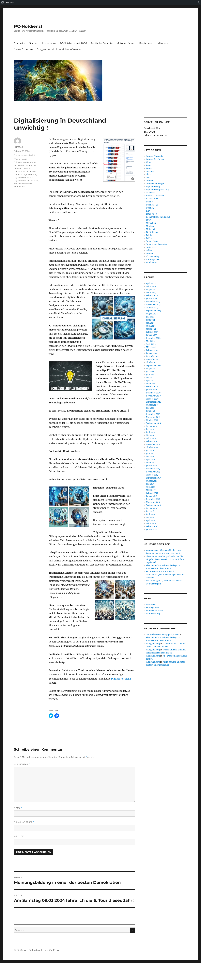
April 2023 (150, 326)
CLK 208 (150, 171)
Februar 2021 (152, 386)
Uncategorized (152, 259)
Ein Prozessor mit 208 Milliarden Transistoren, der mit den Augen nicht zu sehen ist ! (165, 574)
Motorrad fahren (126, 43)
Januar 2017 (151, 496)
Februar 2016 (152, 526)
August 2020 (152, 405)
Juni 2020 (150, 411)
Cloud (148, 174)
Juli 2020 (150, 408)
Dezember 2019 (153, 414)
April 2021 (150, 380)
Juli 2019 (150, 429)
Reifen (149, 238)
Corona (149, 180)
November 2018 (153, 444)
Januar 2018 (151, 465)
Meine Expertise (23, 49)
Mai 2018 (150, 456)
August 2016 (151, 508)
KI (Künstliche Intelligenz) (158, 217)
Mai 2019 (150, 435)
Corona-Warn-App (155, 183)
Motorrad (150, 229)
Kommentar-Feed (154, 610)
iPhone (149, 202)
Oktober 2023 (152, 307)
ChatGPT (18, 168)
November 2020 (153, 396)
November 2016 (153, 502)
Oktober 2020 (152, 399)
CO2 (148, 177)
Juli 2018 (150, 450)
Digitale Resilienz (121, 678)
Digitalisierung (21, 155)
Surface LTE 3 (152, 247)
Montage (150, 226)
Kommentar (22, 764)
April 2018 (150, 459)
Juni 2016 (150, 514)
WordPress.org (153, 614)
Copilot (26, 168)
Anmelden (10, 2)
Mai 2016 (150, 517)
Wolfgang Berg (153, 643)
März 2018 (151, 462)
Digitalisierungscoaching (157, 189)
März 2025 (151, 286)
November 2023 (153, 304)
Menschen (151, 223)
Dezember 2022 (153, 338)
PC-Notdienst (28, 26)
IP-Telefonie (152, 199)
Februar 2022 (152, 350)
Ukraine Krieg (152, 256)
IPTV (148, 211)
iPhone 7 (150, 208)
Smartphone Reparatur (156, 244)
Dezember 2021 (153, 356)
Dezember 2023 (153, 301)
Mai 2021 (150, 377)
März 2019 (151, 438)
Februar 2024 (152, 295)
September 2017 (153, 478)
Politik (32, 155)
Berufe (149, 168)
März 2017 (151, 490)
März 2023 (151, 329)
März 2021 (151, 383)
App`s (148, 165)
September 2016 (153, 505)
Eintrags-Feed (152, 607)
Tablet (149, 250)
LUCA (148, 220)
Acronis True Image (155, 159)
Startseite (19, 43)
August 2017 (151, 481)
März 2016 (151, 523)
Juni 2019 (150, 432)
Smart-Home (152, 241)
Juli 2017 (150, 484)
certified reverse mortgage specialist (163, 634)
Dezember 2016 (153, 499)
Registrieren (146, 43)
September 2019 (153, 423)
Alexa (148, 162)
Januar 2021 (151, 390)
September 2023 (153, 311)
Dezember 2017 (153, 469)
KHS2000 (18, 147)
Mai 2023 (150, 323)
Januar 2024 (151, 298)
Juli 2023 (150, 317)
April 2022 (151, 344)
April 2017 (150, 487)
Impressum (49, 43)
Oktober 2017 (152, 475)
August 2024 (152, 289)
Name (18, 808)
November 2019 (153, 417)
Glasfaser (150, 192)
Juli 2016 (150, 511)
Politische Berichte (102, 43)
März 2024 (151, 292)
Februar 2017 (152, 493)
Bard (35, 165)
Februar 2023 (152, 332)
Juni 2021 (150, 374)
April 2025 (151, 283)
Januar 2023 (151, 335)
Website (19, 836)
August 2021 (151, 368)
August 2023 (151, 314)
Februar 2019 (152, 441)
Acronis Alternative (155, 156)
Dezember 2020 (153, 393)
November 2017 (153, 472)
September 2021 (153, 365)
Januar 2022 (151, 353)
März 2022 (151, 347)
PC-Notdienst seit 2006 (73, 43)
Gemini (34, 180)
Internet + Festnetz (155, 195)
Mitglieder (163, 43)
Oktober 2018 (152, 447)
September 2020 (153, 402)
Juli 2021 (150, 371)
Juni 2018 (150, 453)
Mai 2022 (150, 341)
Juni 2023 (150, 320)
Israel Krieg (151, 214)
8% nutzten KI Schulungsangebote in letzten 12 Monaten (25, 162)
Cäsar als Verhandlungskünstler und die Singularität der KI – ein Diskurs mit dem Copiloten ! (165, 559)
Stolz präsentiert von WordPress (44, 950)
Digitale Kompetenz (23, 177)
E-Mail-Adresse (24, 822)
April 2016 (150, 520)
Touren (149, 253)
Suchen (33, 43)
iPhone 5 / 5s (152, 205)
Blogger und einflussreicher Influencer (59, 49)
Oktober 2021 (152, 362)
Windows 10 (151, 262)
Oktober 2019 (152, 420)
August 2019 (151, 426)
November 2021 (153, 359)
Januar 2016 (151, 529)
